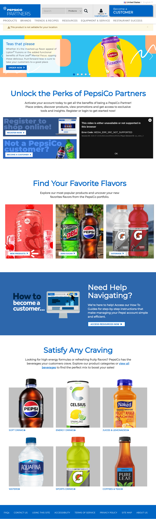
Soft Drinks (16, 430)
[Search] (62, 11)
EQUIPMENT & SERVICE (95, 20)
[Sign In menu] (101, 12)
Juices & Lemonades (115, 430)
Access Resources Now (106, 324)
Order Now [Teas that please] (15, 67)
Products (10, 20)
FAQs (6, 513)
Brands (25, 20)
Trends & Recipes (47, 20)
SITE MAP (127, 513)
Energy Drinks (65, 430)
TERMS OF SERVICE (85, 513)
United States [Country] (132, 2)
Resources (70, 20)
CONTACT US (21, 513)
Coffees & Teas (112, 489)
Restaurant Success (127, 20)
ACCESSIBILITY (62, 513)
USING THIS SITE (41, 513)
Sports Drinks (65, 489)
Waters (13, 489)
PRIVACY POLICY (108, 513)
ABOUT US (142, 513)
